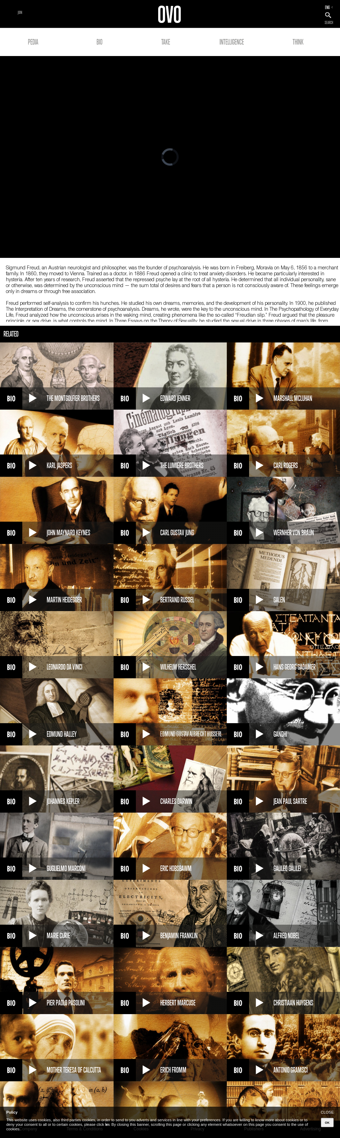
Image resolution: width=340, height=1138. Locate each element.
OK (327, 1122)
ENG (327, 7)
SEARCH (329, 23)
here (107, 1124)
